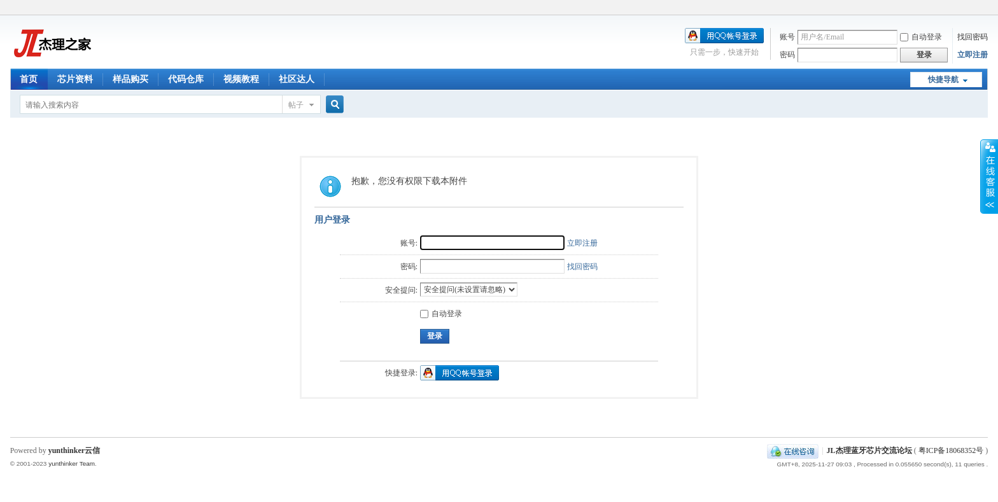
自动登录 (921, 36)
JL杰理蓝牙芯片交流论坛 (869, 450)
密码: (409, 266)
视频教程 (241, 79)
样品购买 (130, 79)
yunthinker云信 (74, 450)
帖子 (296, 105)
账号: (409, 243)
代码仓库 (186, 79)
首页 (29, 79)
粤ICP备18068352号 (951, 450)
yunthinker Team (71, 463)
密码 (787, 54)
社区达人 (296, 79)
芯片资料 (75, 79)
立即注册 (972, 54)
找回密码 (972, 36)
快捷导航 (943, 79)
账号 (787, 36)
